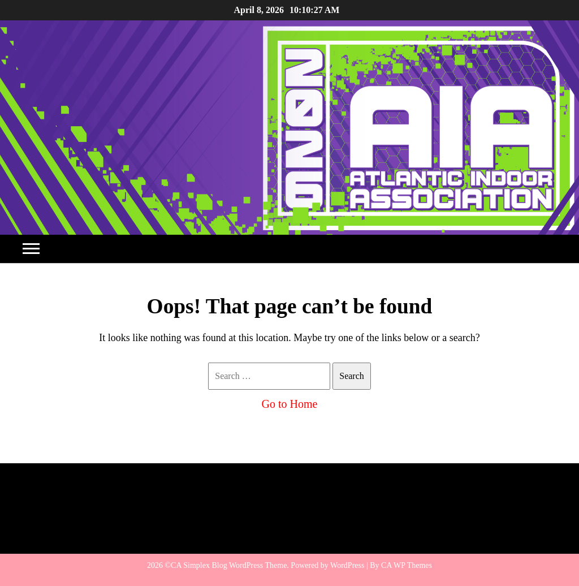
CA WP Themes (406, 565)
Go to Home (290, 404)
